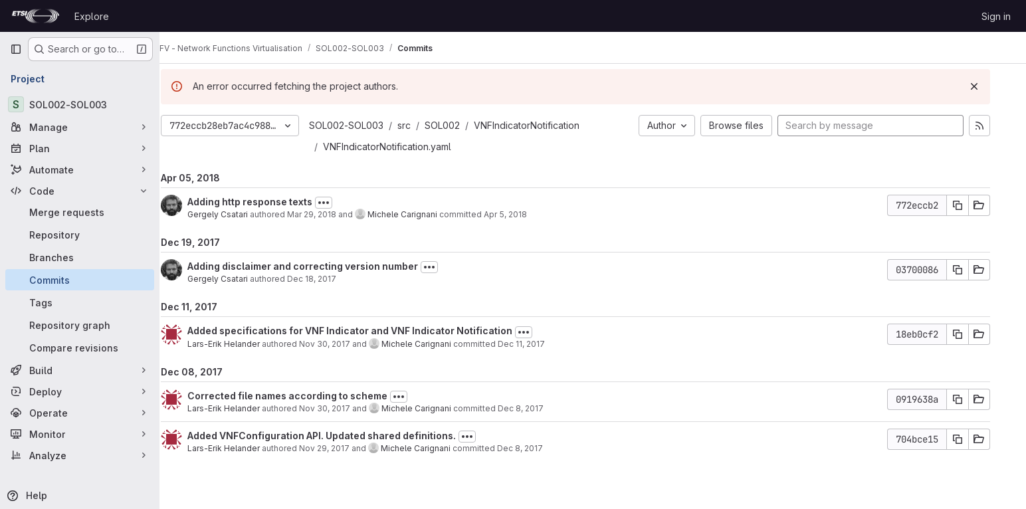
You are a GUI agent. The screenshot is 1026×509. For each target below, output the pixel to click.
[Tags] (79, 302)
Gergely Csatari (235, 214)
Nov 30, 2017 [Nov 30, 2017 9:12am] (341, 408)
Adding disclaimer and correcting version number (320, 266)
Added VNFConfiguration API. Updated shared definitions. (339, 435)
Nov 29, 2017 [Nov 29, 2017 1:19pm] (341, 448)
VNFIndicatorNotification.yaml (404, 146)
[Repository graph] (79, 325)
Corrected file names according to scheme (305, 395)
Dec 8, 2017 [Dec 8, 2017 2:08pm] (538, 408)
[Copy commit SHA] (974, 205)
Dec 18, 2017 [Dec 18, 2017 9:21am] (329, 279)
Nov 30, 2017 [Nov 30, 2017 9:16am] (341, 344)
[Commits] (79, 279)
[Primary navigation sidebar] (16, 49)
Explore (91, 16)
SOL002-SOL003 (363, 125)
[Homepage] (35, 16)
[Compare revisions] (79, 347)
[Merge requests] (79, 212)
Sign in (996, 16)
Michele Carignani (420, 214)
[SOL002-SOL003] (79, 104)
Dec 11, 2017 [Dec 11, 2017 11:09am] (538, 344)
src (421, 125)
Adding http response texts (267, 201)
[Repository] (79, 234)
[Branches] (79, 257)
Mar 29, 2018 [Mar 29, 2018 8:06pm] (329, 214)
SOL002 (459, 125)
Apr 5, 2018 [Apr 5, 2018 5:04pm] (522, 214)
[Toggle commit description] (341, 203)
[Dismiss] (991, 86)
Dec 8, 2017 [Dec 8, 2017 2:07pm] (537, 448)
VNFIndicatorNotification (544, 125)
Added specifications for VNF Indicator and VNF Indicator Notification (367, 330)
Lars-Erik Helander (241, 344)
